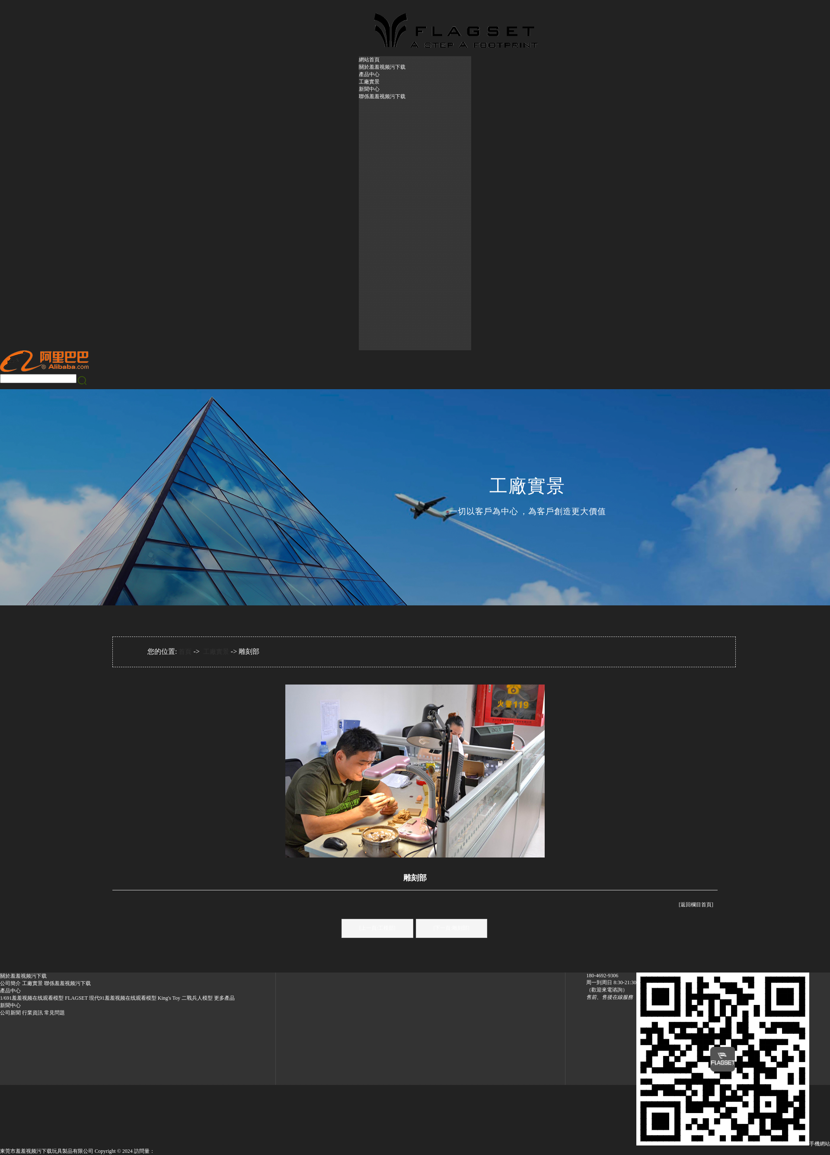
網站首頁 (369, 60)
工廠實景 (369, 82)
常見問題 (54, 1013)
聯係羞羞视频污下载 (382, 96)
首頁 (185, 651)
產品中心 (369, 74)
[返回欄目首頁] (696, 905)
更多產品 (224, 998)
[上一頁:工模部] (377, 928)
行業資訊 (32, 1013)
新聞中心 (369, 89)
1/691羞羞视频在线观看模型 (32, 998)
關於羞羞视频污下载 (382, 67)
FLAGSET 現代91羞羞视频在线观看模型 (110, 998)
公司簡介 (10, 983)
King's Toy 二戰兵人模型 (185, 998)
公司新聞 (10, 1013)
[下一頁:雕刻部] (451, 928)
